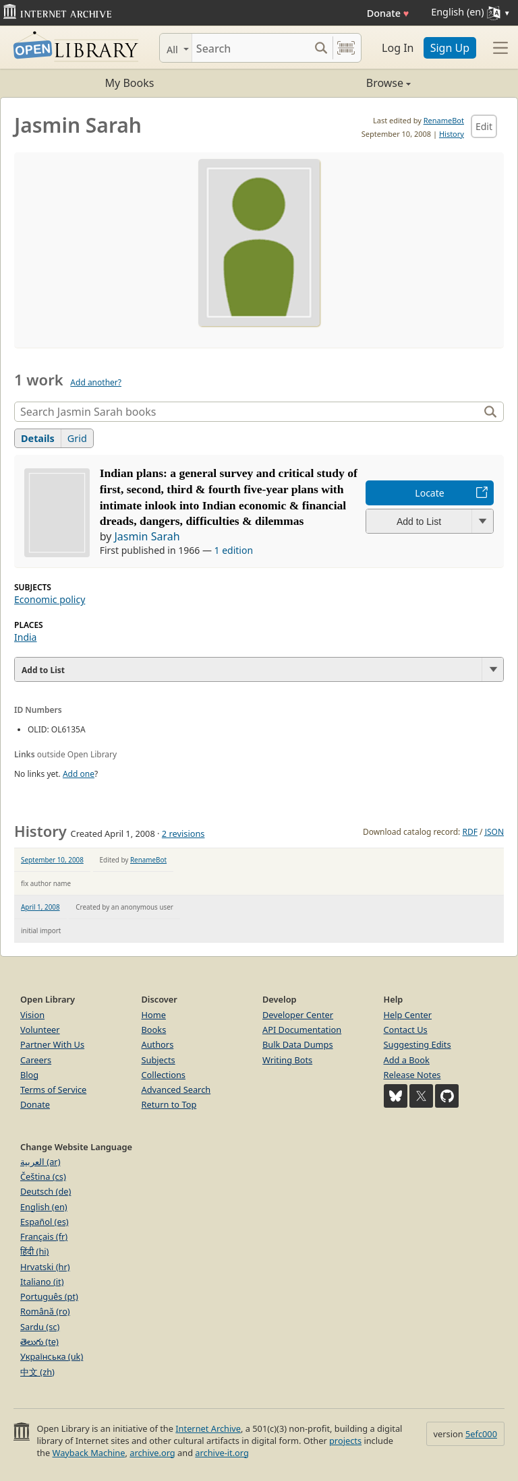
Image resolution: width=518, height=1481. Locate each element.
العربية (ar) (40, 1162)
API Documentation (301, 1029)
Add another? (95, 382)
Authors (158, 1044)
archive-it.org (222, 1453)
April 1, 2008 (40, 907)
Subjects (158, 1060)
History (451, 134)
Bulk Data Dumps (297, 1044)
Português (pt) (49, 1296)
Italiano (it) (42, 1281)
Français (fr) (43, 1236)
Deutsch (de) (45, 1191)
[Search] (250, 48)
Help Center (408, 1015)
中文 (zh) (37, 1372)
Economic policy (49, 599)
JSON (494, 832)
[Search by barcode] (346, 48)
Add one (78, 774)
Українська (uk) (51, 1356)
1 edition (234, 550)
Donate (388, 13)
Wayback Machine (89, 1453)
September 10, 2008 (52, 859)
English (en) (43, 1207)
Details (38, 438)
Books (154, 1029)
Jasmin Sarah (146, 536)
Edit (484, 126)
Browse (335, 82)
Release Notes (412, 1075)
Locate (429, 492)
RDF (469, 832)
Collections (164, 1075)
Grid (77, 438)
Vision (32, 1015)
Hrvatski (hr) (45, 1267)
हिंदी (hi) (34, 1251)
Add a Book (407, 1060)
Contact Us (406, 1029)
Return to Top (169, 1104)
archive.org (152, 1453)
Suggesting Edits (417, 1044)
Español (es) (44, 1222)
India (25, 637)
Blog (29, 1075)
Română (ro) (45, 1311)
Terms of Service (53, 1089)
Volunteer (40, 1029)
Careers (35, 1060)
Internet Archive (208, 1428)
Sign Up (449, 47)
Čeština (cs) (43, 1176)
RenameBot (444, 120)
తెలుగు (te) (39, 1341)
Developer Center (297, 1015)
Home (154, 1015)
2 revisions (183, 833)
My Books (129, 82)
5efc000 (481, 1434)
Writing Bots (287, 1060)
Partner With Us (52, 1044)
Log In (397, 47)
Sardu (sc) (39, 1327)
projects (345, 1441)
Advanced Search (176, 1089)
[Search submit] (321, 48)
